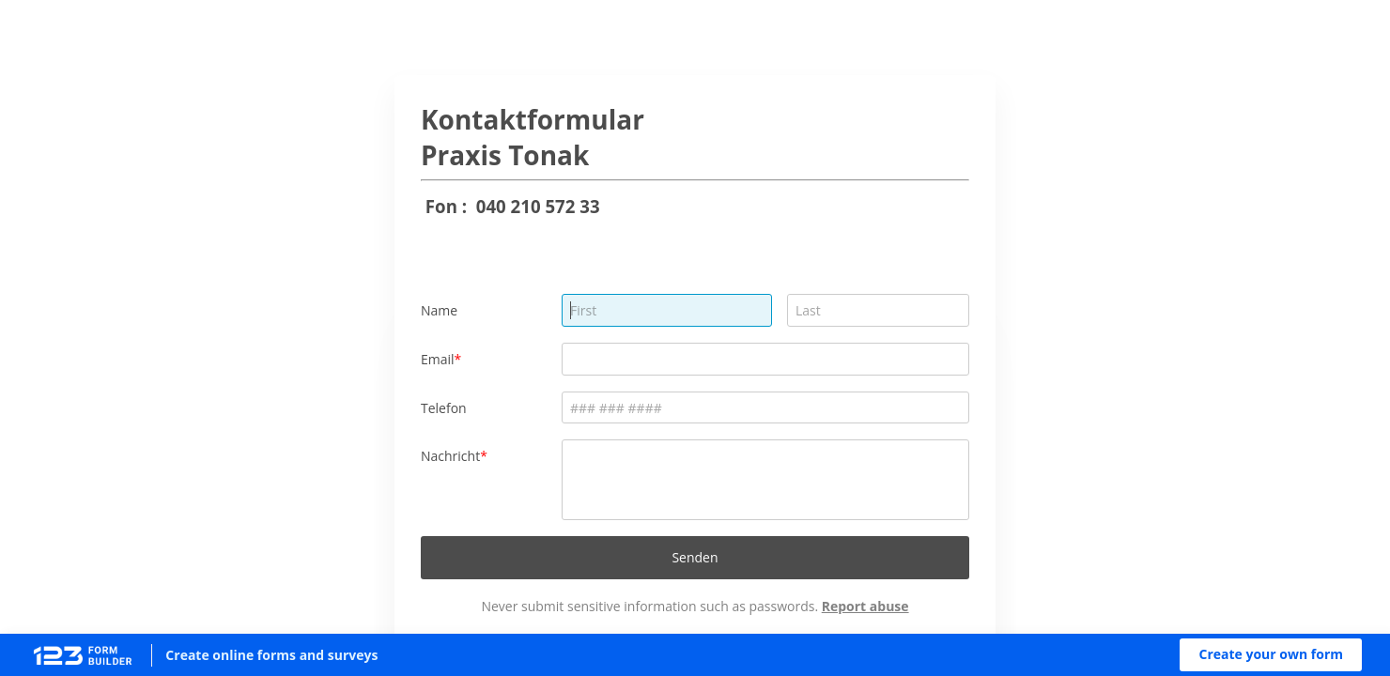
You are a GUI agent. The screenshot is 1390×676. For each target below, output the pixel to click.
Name (439, 310)
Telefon (444, 408)
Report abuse (865, 606)
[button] (1271, 654)
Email (438, 359)
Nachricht (450, 456)
